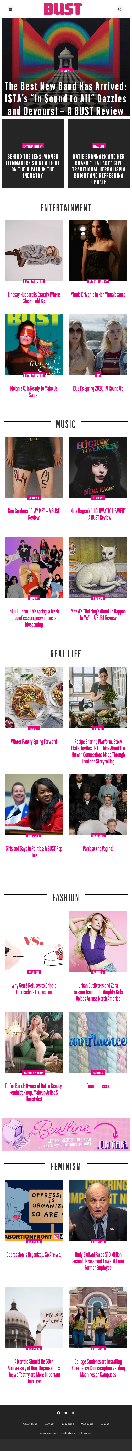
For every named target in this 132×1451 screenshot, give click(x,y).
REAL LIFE (66, 651)
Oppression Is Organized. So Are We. (33, 1253)
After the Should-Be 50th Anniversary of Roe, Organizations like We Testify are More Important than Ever (33, 1370)
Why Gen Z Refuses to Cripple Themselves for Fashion (34, 987)
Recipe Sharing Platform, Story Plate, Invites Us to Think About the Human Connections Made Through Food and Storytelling (98, 750)
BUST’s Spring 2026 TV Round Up (98, 387)
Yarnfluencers (98, 1084)
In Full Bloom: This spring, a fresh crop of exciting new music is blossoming (34, 616)
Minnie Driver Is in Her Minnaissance (98, 293)
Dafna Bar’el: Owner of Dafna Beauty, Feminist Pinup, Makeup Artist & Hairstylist (34, 1090)
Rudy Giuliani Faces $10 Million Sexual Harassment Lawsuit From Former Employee (98, 1259)
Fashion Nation (34, 1072)
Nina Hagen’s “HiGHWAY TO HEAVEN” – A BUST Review (98, 513)
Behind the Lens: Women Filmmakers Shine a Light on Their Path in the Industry (33, 165)
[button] (10, 9)
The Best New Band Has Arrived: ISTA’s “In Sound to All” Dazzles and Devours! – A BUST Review (66, 96)
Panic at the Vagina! (98, 847)
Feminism (66, 1164)
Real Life (99, 145)
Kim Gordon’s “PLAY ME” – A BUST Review (34, 513)
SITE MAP (88, 1433)
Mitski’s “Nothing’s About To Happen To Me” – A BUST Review (98, 613)
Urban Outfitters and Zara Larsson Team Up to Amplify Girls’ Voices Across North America (98, 990)
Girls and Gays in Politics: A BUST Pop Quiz (34, 850)
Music (66, 422)
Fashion (66, 895)
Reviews (66, 70)
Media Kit (87, 1424)
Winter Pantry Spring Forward (34, 740)
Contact (49, 1424)
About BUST (30, 1424)
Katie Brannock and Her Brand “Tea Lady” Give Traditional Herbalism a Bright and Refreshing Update (99, 168)
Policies (104, 1424)
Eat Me (34, 728)
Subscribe (67, 1424)
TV (98, 374)
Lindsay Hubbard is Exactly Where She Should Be (34, 296)
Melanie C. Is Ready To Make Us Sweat (33, 390)
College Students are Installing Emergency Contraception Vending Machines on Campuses (98, 1366)
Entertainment (33, 145)
